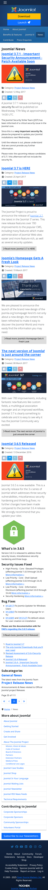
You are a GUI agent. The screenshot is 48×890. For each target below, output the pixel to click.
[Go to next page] (19, 701)
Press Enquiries (24, 40)
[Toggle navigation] (5, 2)
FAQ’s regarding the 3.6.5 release (18, 629)
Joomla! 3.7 (36, 215)
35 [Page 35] (14, 701)
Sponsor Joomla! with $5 (31, 868)
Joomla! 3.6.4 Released (16, 659)
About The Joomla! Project (16, 742)
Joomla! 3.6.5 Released (19, 444)
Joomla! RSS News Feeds (15, 794)
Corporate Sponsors (13, 817)
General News (12, 675)
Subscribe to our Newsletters (21, 836)
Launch (24, 22)
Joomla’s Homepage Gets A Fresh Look (22, 260)
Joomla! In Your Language (16, 778)
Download (24, 16)
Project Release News (24, 87)
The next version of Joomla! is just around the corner (23, 353)
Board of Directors (13, 752)
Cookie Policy (11, 868)
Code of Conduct (13, 749)
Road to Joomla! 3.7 (15, 644)
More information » (15, 574)
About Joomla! (19, 29)
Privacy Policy (36, 865)
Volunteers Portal (12, 827)
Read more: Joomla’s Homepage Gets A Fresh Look (24, 340)
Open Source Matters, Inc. (29, 877)
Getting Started (11, 726)
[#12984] (10, 611)
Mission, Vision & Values (16, 746)
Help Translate (11, 871)
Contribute (8, 40)
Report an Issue (28, 871)
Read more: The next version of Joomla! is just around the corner (24, 433)
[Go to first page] (4, 701)
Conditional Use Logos (15, 764)
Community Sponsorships (16, 822)
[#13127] (23, 618)
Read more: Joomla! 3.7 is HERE (19, 248)
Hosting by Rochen (24, 888)
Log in (40, 871)
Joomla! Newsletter (13, 788)
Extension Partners (14, 758)
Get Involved (10, 736)
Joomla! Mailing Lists (13, 783)
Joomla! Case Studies (14, 768)
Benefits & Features (12, 34)
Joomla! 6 (29, 34)
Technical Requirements (15, 799)
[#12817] (10, 605)
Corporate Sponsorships (15, 811)
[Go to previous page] (9, 701)
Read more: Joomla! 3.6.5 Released (20, 635)
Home (6, 29)
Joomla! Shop (10, 773)
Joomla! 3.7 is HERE (16, 168)
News (40, 34)
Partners (9, 755)
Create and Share (12, 731)
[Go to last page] (24, 701)
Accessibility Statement (17, 865)
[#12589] (10, 618)
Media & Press (12, 761)
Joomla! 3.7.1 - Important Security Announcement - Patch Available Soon (22, 57)
